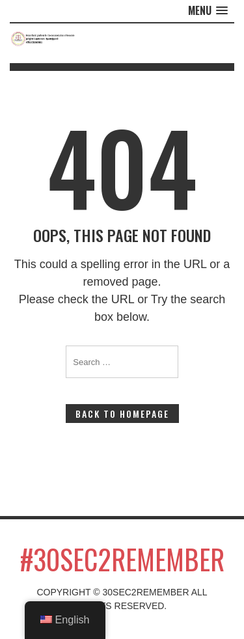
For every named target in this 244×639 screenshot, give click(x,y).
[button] (208, 10)
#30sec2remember (122, 559)
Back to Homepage (122, 413)
